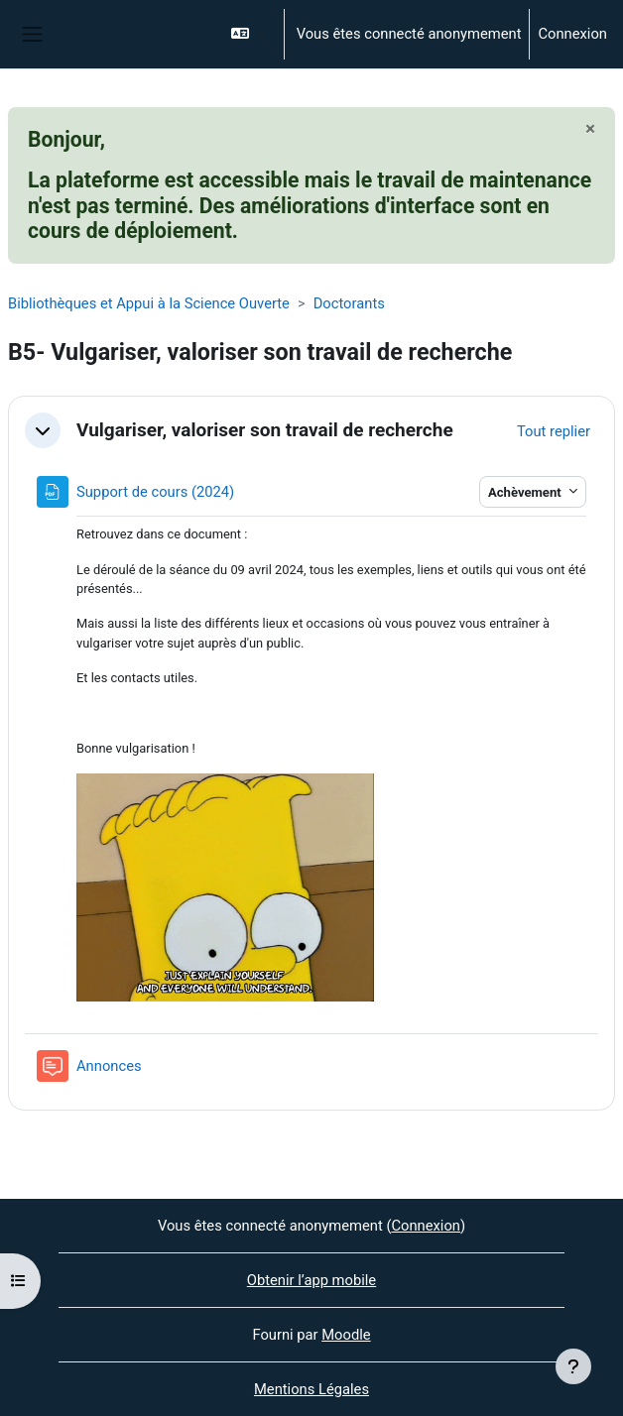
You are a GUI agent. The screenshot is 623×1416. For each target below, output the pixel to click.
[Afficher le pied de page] (573, 1366)
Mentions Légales (311, 1389)
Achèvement (526, 492)
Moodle (345, 1335)
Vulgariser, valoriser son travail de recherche (264, 430)
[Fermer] (590, 128)
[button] (248, 34)
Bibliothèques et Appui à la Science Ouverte (149, 303)
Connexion (572, 34)
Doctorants (349, 303)
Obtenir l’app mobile (311, 1280)
